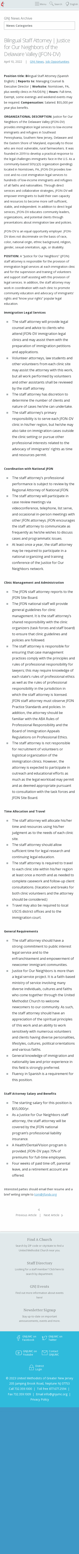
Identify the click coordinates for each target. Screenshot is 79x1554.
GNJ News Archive (18, 18)
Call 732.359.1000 (20, 1389)
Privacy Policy (39, 1399)
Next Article (51, 1215)
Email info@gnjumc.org (51, 1394)
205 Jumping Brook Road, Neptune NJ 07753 (39, 1383)
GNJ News (37, 62)
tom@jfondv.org (45, 1194)
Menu (40, 4)
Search (56, 4)
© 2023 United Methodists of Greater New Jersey (39, 1378)
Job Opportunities (57, 62)
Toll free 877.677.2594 (51, 1389)
